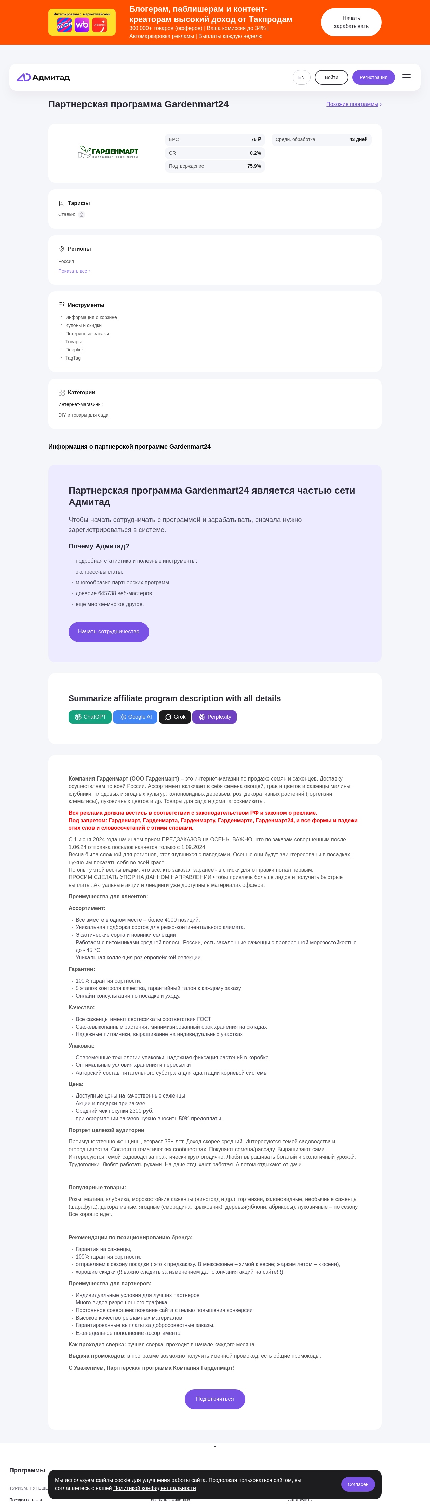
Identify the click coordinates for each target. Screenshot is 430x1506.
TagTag (73, 358)
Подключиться (215, 1399)
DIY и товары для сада (83, 415)
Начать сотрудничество (109, 631)
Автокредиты (300, 1500)
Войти (331, 65)
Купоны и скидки (83, 325)
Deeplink (74, 349)
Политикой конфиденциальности (154, 1488)
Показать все (72, 271)
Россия (66, 261)
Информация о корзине (91, 317)
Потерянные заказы (87, 333)
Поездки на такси (25, 1500)
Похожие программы (352, 104)
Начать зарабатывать (351, 22)
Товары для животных (169, 1500)
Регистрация (373, 65)
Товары (73, 341)
